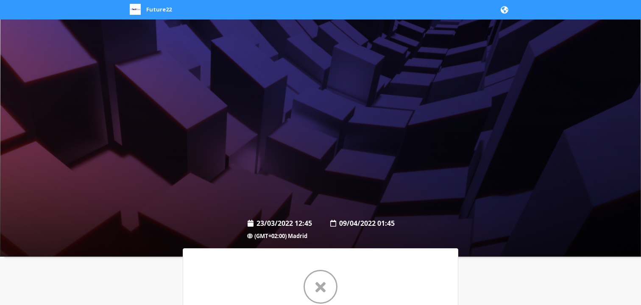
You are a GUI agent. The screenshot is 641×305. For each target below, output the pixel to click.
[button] (503, 9)
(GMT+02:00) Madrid (276, 236)
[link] (150, 13)
